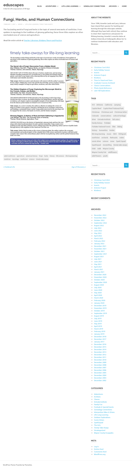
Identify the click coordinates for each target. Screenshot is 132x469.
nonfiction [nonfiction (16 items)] (96, 137)
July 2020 (97, 287)
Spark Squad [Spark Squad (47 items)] (121, 141)
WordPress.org (99, 454)
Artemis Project (100, 75)
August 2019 (99, 316)
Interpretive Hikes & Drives (104, 412)
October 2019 (99, 311)
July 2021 (97, 259)
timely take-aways (42, 159)
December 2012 (100, 354)
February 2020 (99, 300)
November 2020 (100, 277)
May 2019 (98, 323)
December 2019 (100, 305)
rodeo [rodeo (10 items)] (121, 137)
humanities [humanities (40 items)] (103, 130)
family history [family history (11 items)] (97, 123)
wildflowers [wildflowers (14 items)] (112, 152)
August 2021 (99, 256)
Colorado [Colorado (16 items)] (95, 116)
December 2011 (100, 357)
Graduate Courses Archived (104, 83)
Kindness (97, 78)
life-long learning (71, 156)
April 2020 (98, 295)
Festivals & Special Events (104, 407)
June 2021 (98, 261)
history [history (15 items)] (94, 130)
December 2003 (100, 378)
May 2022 (98, 233)
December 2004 (100, 375)
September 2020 (100, 282)
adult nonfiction (9, 156)
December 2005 (100, 372)
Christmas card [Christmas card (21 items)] (107, 112)
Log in (96, 446)
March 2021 (98, 269)
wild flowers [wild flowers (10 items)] (96, 156)
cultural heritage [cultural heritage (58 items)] (119, 116)
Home (124, 6)
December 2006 (100, 370)
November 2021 (100, 249)
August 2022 (99, 225)
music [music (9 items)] (109, 134)
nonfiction (24, 159)
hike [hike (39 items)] (113, 126)
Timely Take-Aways (46, 24)
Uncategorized (99, 430)
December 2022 (100, 215)
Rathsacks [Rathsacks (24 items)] (114, 137)
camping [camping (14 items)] (117, 105)
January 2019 (99, 334)
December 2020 (100, 274)
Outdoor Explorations (102, 417)
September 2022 (100, 223)
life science (60, 156)
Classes (97, 399)
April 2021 (98, 267)
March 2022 (98, 238)
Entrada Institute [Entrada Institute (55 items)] (104, 119)
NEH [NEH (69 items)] (115, 134)
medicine (7, 159)
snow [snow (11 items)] (112, 141)
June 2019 (98, 321)
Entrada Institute (100, 402)
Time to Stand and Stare (103, 80)
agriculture (20, 156)
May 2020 (98, 292)
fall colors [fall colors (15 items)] (116, 119)
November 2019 (100, 308)
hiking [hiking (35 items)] (119, 126)
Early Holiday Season (102, 70)
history (52, 156)
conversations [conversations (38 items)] (106, 116)
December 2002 (100, 380)
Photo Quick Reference (103, 88)
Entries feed (98, 449)
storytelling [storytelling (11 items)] (107, 145)
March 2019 (98, 329)
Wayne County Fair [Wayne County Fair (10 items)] (99, 152)
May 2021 (98, 264)
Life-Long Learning (32, 24)
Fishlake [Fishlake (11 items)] (107, 123)
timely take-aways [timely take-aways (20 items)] (120, 145)
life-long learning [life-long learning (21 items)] (98, 134)
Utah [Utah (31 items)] (94, 148)
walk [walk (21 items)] (99, 148)
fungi (41, 156)
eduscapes (14, 4)
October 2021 (99, 251)
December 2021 (100, 246)
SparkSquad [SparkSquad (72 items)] (96, 145)
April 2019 (98, 326)
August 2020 (99, 285)
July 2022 (97, 228)
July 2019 (97, 318)
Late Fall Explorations (102, 90)
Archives (114, 6)
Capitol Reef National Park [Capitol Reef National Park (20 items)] (113, 108)
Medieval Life (10, 167)
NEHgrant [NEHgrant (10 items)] (122, 134)
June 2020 (98, 290)
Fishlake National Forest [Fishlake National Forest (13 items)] (101, 126)
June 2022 (98, 230)
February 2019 (99, 331)
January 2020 (99, 303)
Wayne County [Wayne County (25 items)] (108, 148)
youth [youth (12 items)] (105, 156)
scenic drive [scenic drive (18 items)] (96, 141)
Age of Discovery (78, 167)
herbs (46, 156)
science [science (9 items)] (105, 141)
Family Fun (98, 404)
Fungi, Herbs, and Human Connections (42, 19)
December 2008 (100, 365)
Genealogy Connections (94, 6)
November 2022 (100, 218)
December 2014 (100, 349)
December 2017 (100, 339)
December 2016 (100, 344)
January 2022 (99, 243)
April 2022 (98, 236)
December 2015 (100, 347)
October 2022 (99, 220)
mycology (15, 159)
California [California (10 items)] (108, 105)
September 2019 (100, 313)
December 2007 (100, 367)
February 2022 (99, 241)
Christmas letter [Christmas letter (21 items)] (121, 112)
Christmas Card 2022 (102, 67)
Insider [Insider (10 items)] (112, 130)
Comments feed (100, 451)
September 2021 (100, 254)
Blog (39, 6)
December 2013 (100, 352)
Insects (96, 72)
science (31, 159)
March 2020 (98, 298)
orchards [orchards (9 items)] (105, 137)
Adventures (52, 6)
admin (20, 24)
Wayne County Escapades (103, 433)
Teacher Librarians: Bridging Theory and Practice (43, 40)
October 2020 (99, 280)
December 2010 (100, 360)
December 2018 (100, 336)
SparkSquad (98, 422)
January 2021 (99, 272)
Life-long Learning (71, 6)
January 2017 (99, 342)
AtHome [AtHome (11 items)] (100, 105)
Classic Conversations (102, 85)
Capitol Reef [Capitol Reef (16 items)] (96, 108)
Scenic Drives (99, 420)
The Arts (97, 425)
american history (31, 156)
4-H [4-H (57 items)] (93, 105)
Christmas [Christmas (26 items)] (96, 112)
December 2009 (100, 362)
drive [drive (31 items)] (94, 119)
